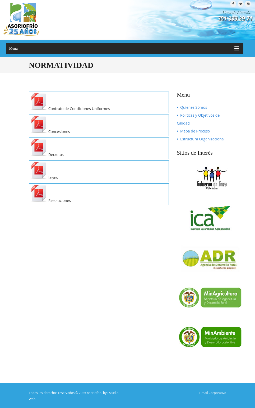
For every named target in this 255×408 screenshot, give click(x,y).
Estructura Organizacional (201, 138)
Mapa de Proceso (193, 131)
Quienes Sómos (192, 107)
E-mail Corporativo (212, 393)
